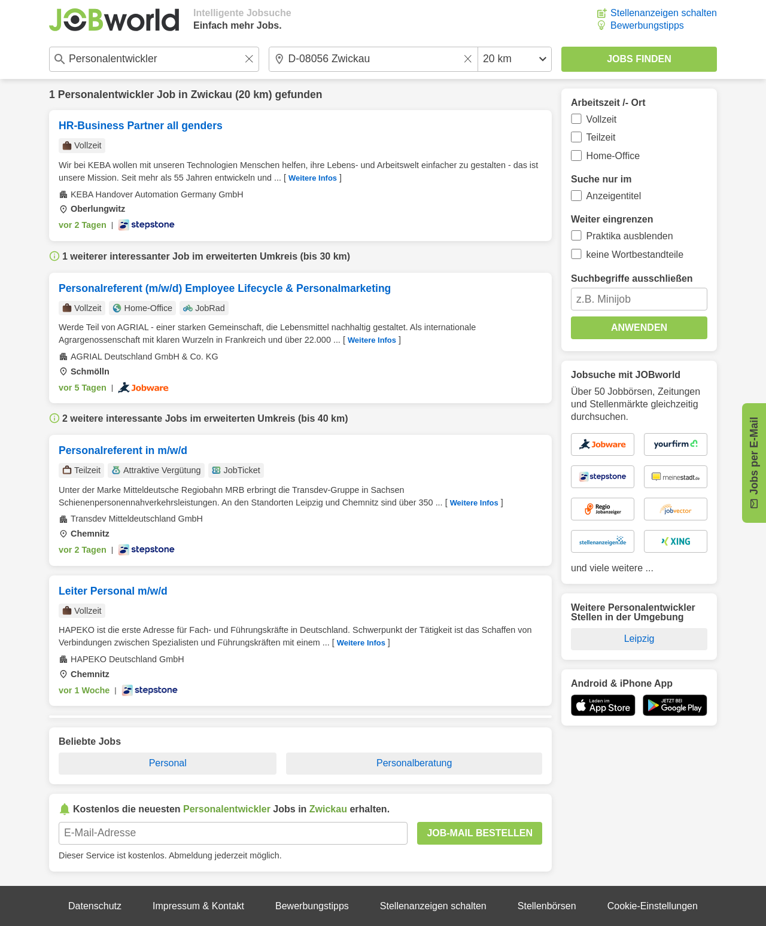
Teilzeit (601, 137)
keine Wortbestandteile (634, 254)
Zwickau (211, 94)
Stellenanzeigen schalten (663, 13)
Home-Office (613, 156)
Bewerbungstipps (647, 25)
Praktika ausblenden (629, 236)
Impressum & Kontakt (198, 906)
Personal (168, 763)
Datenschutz (94, 906)
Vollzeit (601, 119)
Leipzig (639, 638)
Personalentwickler (106, 94)
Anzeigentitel (614, 196)
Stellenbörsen (547, 906)
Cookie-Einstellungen (652, 906)
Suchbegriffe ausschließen (632, 278)
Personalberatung (414, 763)
